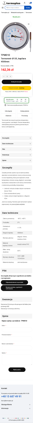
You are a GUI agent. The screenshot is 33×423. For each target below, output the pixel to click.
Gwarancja (5, 155)
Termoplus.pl (5, 12)
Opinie (4, 160)
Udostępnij (8, 111)
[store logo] (11, 3)
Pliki (3, 149)
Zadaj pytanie (24, 111)
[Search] (28, 8)
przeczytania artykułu (18, 204)
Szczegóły (5, 138)
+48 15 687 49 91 (11, 396)
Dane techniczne (7, 143)
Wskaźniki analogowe (17, 12)
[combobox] (18, 8)
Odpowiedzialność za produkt (14, 282)
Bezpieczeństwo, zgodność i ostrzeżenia (14, 288)
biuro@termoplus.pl (7, 400)
